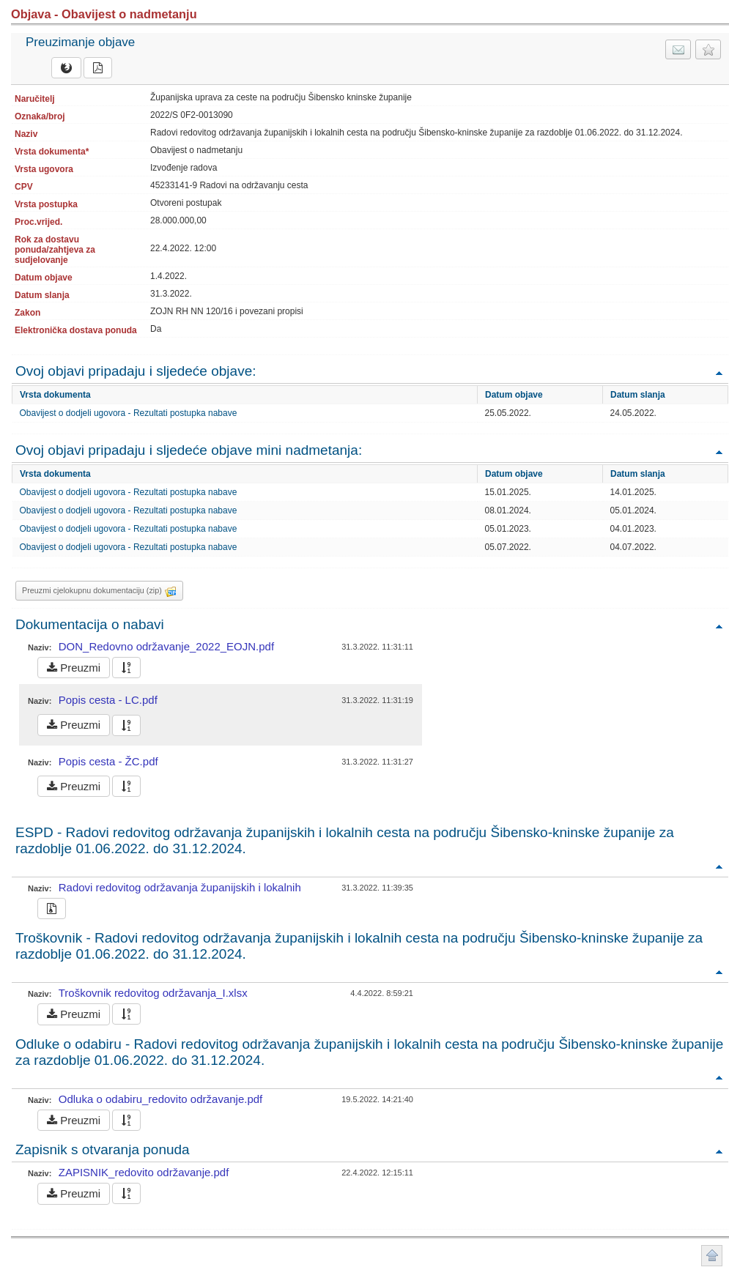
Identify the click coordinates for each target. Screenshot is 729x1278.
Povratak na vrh (718, 372)
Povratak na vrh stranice (711, 1255)
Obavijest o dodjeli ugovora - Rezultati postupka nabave (128, 413)
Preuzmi (73, 667)
